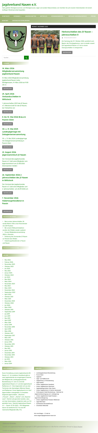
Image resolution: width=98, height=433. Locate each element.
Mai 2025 (8, 271)
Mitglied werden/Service (78, 16)
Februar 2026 (9, 262)
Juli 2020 (7, 305)
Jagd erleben (40, 382)
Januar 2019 (8, 325)
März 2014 (8, 361)
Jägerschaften (30, 16)
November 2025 (10, 264)
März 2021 (8, 299)
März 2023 (8, 288)
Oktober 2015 (9, 346)
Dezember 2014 (10, 353)
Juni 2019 (7, 316)
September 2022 (10, 292)
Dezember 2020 (10, 301)
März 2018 (8, 331)
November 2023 (10, 284)
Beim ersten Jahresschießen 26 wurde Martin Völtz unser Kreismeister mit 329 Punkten (15, 224)
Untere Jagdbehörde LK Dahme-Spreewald (48, 390)
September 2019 (10, 312)
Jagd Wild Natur (40, 401)
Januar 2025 (8, 273)
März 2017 (8, 337)
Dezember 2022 (10, 290)
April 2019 (8, 320)
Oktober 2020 (9, 303)
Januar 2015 (8, 350)
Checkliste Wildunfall (42, 405)
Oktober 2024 (9, 275)
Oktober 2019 (9, 309)
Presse (93, 16)
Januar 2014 (8, 363)
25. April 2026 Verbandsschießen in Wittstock (11, 96)
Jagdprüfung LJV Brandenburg (45, 380)
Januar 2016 (8, 342)
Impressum (6, 423)
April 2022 (8, 294)
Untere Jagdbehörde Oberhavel (45, 386)
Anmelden (13, 423)
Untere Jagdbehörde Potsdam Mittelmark (48, 399)
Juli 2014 (7, 359)
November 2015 (10, 344)
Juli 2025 (7, 268)
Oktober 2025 (9, 266)
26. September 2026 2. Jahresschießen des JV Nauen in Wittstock (15, 178)
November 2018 (10, 327)
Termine (6, 63)
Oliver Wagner (77, 426)
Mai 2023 (8, 286)
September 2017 (10, 335)
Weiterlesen (67, 52)
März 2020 (8, 307)
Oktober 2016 (9, 340)
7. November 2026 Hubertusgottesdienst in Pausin (13, 201)
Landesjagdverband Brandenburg (45, 373)
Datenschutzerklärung (21, 20)
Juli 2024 (7, 277)
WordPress (13, 430)
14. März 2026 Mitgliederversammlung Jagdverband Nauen (13, 71)
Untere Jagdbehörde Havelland (45, 384)
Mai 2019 (7, 318)
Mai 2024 (8, 279)
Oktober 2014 (9, 357)
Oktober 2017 (9, 333)
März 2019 (8, 322)
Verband (17, 16)
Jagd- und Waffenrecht (42, 378)
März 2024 (8, 281)
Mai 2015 (7, 348)
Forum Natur (39, 375)
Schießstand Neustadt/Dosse (44, 403)
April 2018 (8, 329)
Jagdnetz (38, 376)
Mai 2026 (8, 260)
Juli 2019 (7, 314)
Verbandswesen (57, 16)
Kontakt (5, 20)
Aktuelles (43, 16)
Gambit (22, 430)
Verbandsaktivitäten (70, 37)
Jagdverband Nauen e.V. (19, 4)
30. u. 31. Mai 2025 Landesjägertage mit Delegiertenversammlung (13, 132)
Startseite (6, 16)
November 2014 (10, 355)
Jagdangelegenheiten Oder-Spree (46, 388)
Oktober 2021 (9, 297)
